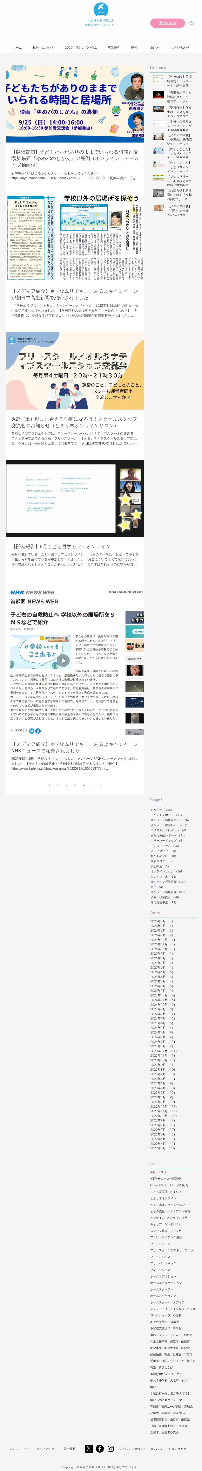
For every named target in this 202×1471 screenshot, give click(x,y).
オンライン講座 (177, 1218)
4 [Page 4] (84, 785)
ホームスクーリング (163, 1296)
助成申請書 (171, 1348)
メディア (178, 1302)
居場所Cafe (180, 1413)
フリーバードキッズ (163, 1263)
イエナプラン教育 (178, 1211)
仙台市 (188, 1335)
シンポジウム (173, 1224)
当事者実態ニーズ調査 (173, 1426)
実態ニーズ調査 (171, 1406)
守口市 (154, 1406)
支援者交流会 (170, 1432)
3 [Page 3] (75, 785)
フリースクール (160, 1244)
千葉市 (188, 1354)
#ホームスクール (161, 1172)
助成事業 (156, 1348)
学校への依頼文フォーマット (169, 1400)
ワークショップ (160, 1315)
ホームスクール (160, 1302)
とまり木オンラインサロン (167, 1205)
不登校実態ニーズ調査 (164, 1322)
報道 (153, 1367)
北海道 (177, 1354)
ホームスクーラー (161, 1289)
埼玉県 (191, 1361)
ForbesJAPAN (158, 1185)
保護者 (174, 1341)
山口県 (185, 1419)
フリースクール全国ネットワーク (172, 1250)
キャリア (156, 1224)
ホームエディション (163, 1276)
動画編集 (156, 1354)
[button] (194, 23)
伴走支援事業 (159, 1341)
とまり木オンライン (163, 1198)
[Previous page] (49, 785)
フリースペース (160, 1257)
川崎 (153, 1426)
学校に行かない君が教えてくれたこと (173, 1393)
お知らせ (183, 1185)
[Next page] (101, 785)
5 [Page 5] (93, 785)
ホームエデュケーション (166, 1283)
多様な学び (166, 1367)
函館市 (185, 1341)
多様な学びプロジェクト (166, 1374)
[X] (89, 1449)
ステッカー (177, 1231)
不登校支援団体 (160, 1328)
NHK (171, 1185)
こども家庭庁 (159, 1192)
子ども (185, 1380)
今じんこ (176, 1335)
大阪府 (174, 1380)
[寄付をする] (167, 23)
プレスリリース (160, 1270)
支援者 (154, 1432)
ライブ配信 (177, 1309)
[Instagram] (111, 1449)
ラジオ (191, 1309)
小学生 (154, 1413)
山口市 (174, 1419)
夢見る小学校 (159, 1380)
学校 (153, 1387)
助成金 (185, 1348)
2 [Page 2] (67, 785)
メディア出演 (159, 1309)
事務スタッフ (159, 1335)
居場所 (165, 1413)
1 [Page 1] (58, 785)
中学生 (177, 1328)
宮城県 (188, 1406)
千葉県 (154, 1361)
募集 (167, 1354)
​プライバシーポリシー (132, 1449)
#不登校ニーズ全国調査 (165, 1179)
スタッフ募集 (159, 1231)
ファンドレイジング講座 (166, 1237)
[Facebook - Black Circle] (100, 1449)
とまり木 (176, 1192)
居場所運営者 (159, 1419)
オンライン (157, 1218)
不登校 (177, 1315)
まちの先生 (157, 1211)
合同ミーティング (172, 1361)
